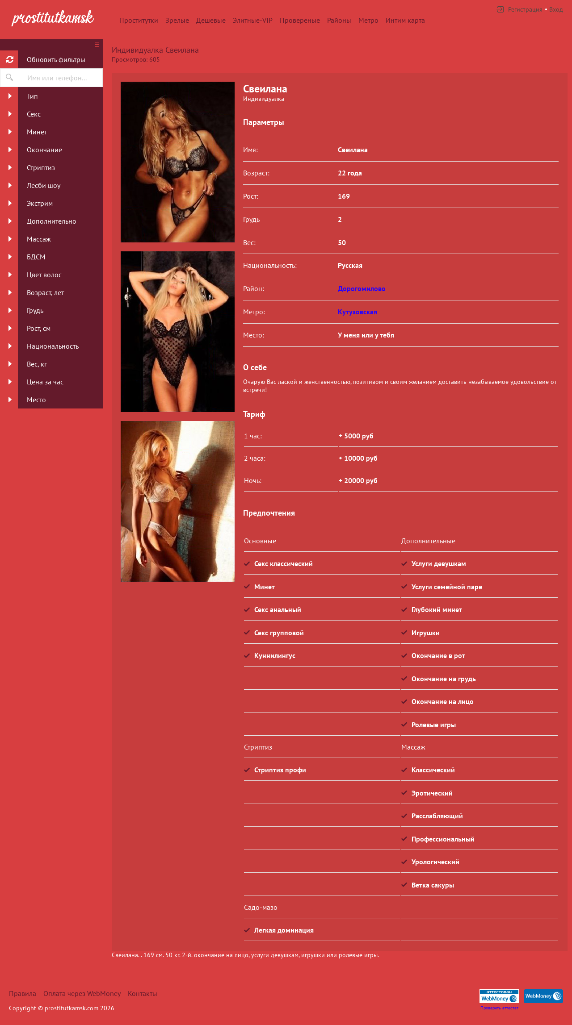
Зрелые (177, 20)
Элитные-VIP (253, 20)
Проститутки (138, 20)
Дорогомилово (362, 288)
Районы (339, 20)
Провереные (300, 20)
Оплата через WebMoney (82, 993)
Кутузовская (357, 311)
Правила (22, 993)
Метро (368, 20)
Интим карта (405, 20)
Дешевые (211, 20)
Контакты (142, 993)
